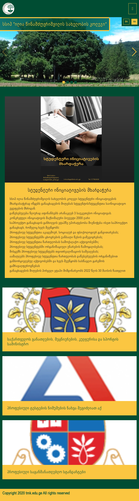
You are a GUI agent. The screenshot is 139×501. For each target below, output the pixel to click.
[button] (63, 82)
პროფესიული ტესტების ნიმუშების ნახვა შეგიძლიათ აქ (54, 408)
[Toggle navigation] (132, 8)
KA (134, 21)
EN (126, 21)
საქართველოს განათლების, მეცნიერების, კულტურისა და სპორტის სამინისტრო (62, 342)
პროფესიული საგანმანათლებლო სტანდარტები (46, 472)
